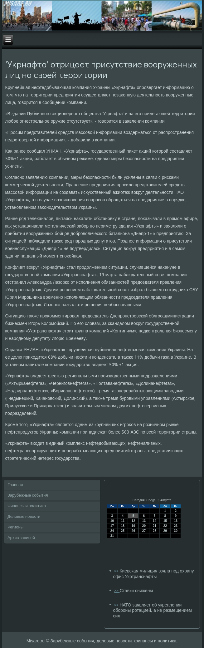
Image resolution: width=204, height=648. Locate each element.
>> (116, 571)
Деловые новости (23, 516)
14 (154, 521)
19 (133, 526)
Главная (15, 484)
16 (175, 521)
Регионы (15, 527)
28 (154, 531)
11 (122, 521)
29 (165, 531)
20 (144, 526)
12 (133, 521)
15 (165, 521)
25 (122, 531)
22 (165, 526)
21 (154, 526)
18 (122, 526)
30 (175, 531)
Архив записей (21, 538)
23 (175, 526)
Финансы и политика (26, 506)
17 (112, 526)
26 (133, 531)
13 (144, 521)
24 (112, 531)
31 (112, 536)
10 (112, 521)
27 (144, 531)
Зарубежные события (27, 495)
